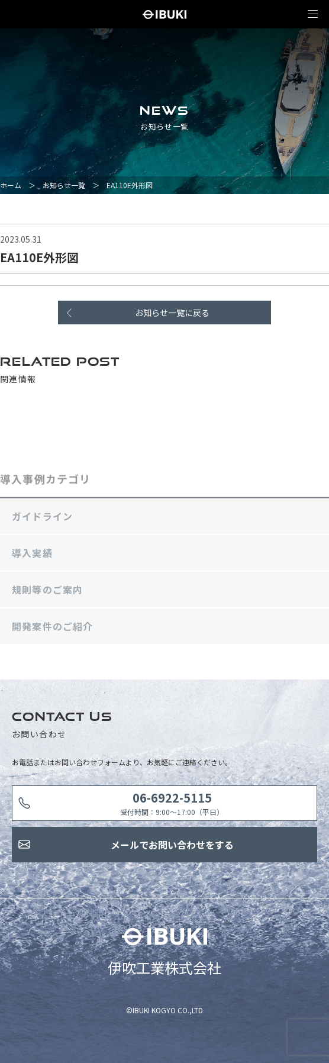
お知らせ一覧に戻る (172, 312)
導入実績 (32, 555)
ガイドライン (42, 518)
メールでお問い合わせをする (172, 844)
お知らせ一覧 (64, 185)
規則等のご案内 (47, 592)
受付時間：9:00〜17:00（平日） (172, 803)
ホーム (10, 185)
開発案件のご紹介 (52, 628)
